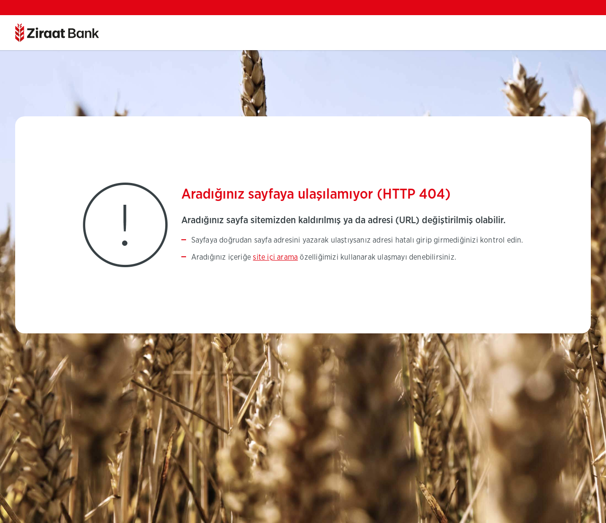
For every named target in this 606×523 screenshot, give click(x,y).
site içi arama (275, 257)
